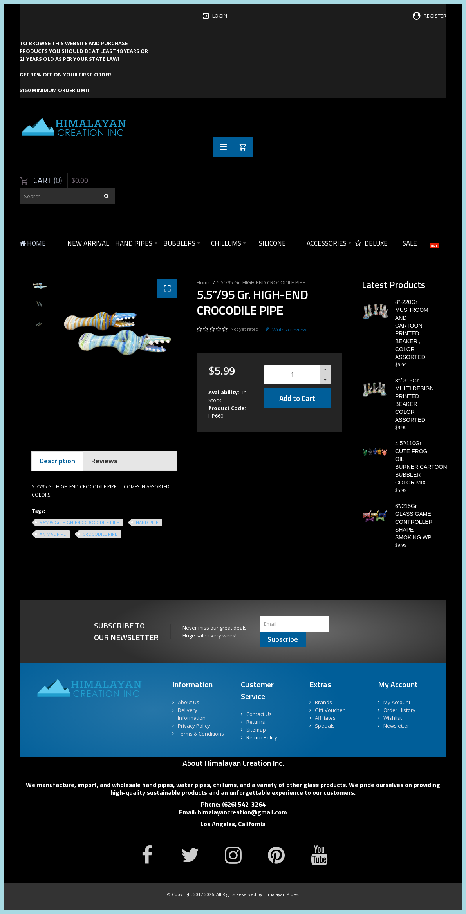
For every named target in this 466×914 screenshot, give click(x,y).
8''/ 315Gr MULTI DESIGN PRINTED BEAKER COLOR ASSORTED (414, 400)
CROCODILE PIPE (100, 534)
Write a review (285, 329)
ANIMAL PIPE (53, 534)
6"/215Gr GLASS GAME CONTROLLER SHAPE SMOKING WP (414, 522)
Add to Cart (297, 398)
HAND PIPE (147, 522)
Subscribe (282, 639)
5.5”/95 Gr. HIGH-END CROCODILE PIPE (261, 282)
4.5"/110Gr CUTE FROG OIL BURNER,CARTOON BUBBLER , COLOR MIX (415, 463)
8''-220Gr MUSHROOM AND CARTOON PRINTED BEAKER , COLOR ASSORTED (411, 329)
